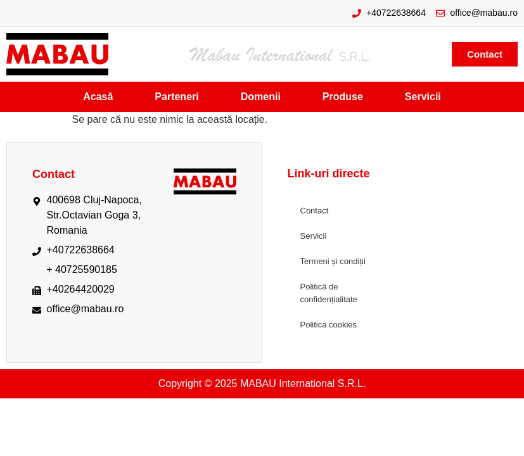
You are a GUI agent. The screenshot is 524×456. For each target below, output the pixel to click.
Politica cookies (328, 324)
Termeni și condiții (333, 261)
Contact (314, 210)
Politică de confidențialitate (328, 293)
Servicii (313, 236)
